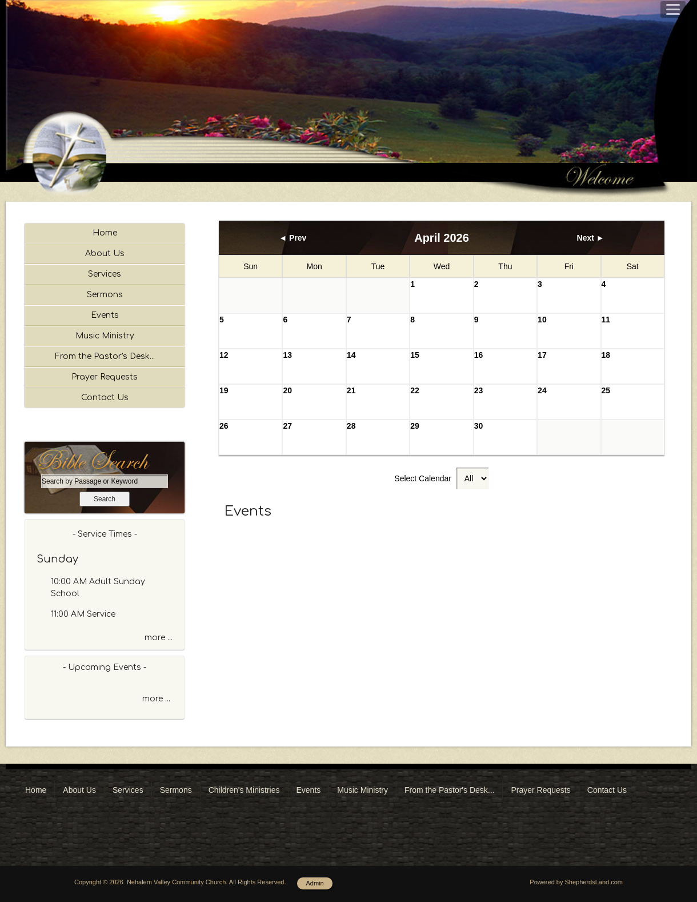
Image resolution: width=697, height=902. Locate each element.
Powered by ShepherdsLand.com (576, 882)
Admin (314, 883)
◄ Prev (292, 237)
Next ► (590, 237)
